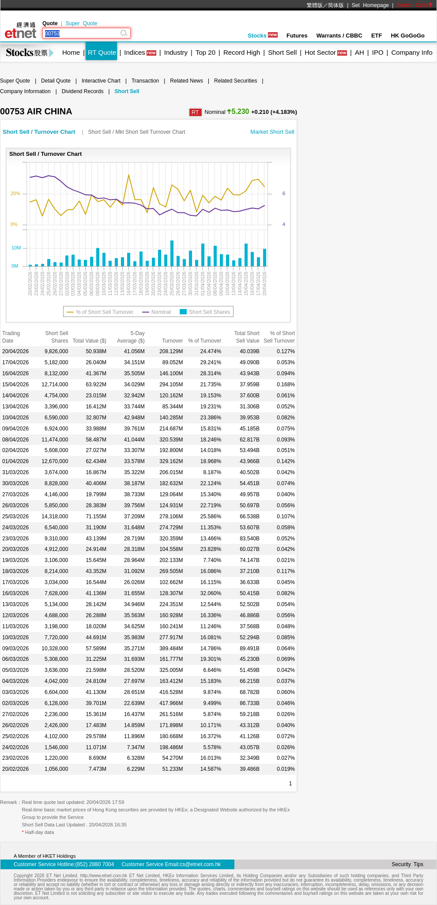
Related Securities (235, 81)
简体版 (336, 5)
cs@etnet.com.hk (200, 864)
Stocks (263, 35)
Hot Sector (320, 52)
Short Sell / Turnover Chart (40, 131)
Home (71, 52)
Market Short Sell (272, 131)
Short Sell (282, 52)
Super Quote (81, 23)
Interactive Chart (101, 81)
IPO (378, 52)
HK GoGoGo (408, 35)
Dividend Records (83, 91)
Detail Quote (56, 81)
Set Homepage (370, 5)
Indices (134, 52)
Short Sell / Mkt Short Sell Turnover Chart (136, 132)
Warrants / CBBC (339, 35)
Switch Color (415, 5)
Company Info (411, 52)
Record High (241, 52)
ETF (376, 35)
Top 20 (205, 52)
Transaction (145, 81)
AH (359, 52)
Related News (186, 81)
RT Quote (102, 52)
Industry (176, 52)
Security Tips (407, 864)
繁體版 (315, 5)
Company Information (25, 91)
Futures (297, 35)
